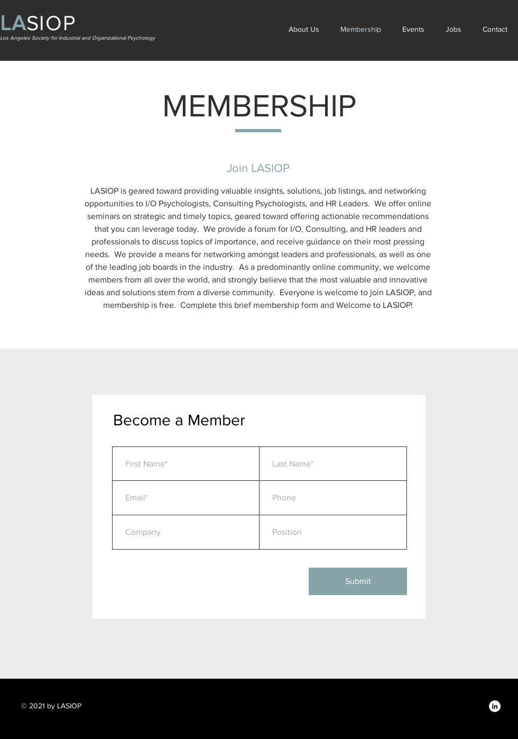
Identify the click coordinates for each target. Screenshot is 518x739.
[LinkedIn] (495, 706)
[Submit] (358, 581)
